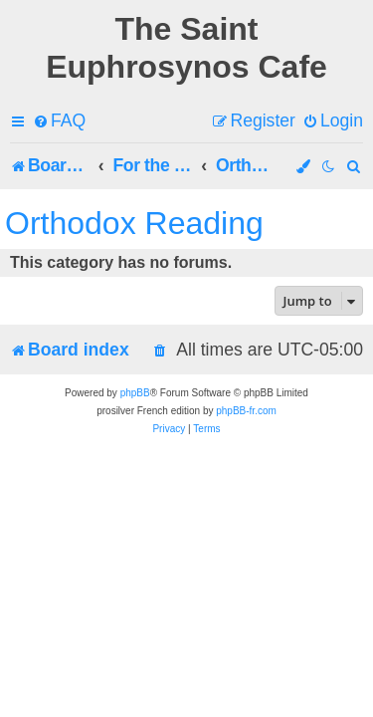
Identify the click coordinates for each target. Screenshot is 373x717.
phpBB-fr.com (246, 410)
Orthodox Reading (134, 223)
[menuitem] (59, 121)
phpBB (135, 392)
